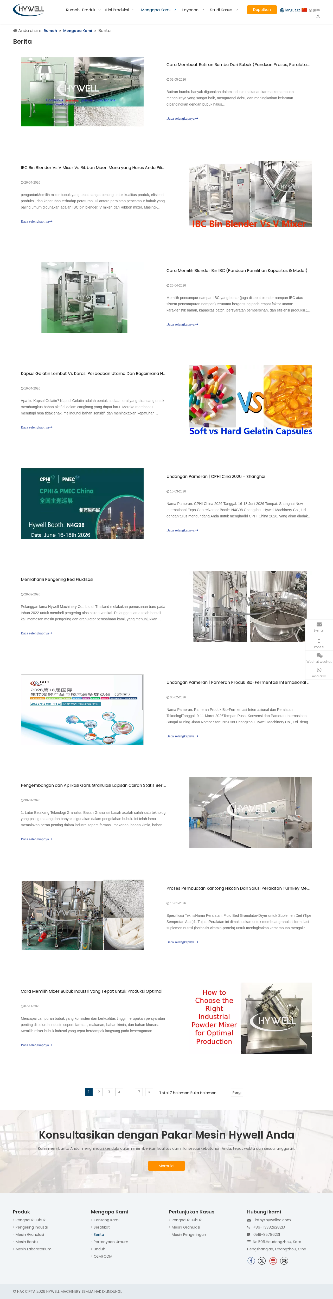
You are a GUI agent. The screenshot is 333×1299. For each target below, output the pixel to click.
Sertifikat (102, 1227)
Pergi (237, 1092)
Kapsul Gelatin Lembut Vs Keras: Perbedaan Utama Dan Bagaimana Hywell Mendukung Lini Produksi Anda (128, 373)
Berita (99, 1234)
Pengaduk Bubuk (31, 1220)
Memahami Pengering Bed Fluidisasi (57, 579)
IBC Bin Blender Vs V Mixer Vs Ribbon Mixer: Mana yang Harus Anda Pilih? (94, 168)
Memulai (166, 1165)
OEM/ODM (103, 1256)
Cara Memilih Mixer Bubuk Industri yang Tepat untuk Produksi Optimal (91, 991)
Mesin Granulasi (30, 1234)
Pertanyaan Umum (111, 1241)
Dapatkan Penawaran (262, 10)
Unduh (99, 1249)
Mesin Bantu (27, 1241)
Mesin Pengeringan (189, 1234)
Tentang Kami (106, 1220)
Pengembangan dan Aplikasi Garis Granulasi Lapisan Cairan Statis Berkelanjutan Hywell (109, 785)
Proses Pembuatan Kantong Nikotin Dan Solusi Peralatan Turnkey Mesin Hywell (246, 888)
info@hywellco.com (273, 1220)
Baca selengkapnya (182, 118)
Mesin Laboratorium (34, 1249)
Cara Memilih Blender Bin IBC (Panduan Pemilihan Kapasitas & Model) (237, 271)
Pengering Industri (32, 1227)
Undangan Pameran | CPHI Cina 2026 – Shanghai (215, 476)
